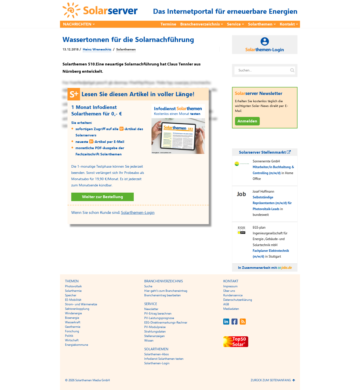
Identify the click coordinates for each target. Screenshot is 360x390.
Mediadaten (231, 309)
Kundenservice (232, 295)
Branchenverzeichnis (200, 24)
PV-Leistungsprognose (159, 318)
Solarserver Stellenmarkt (265, 152)
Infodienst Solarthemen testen (164, 359)
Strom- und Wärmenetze (81, 304)
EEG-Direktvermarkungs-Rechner (165, 323)
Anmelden (247, 121)
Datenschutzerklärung (237, 300)
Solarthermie (73, 291)
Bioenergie (72, 318)
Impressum (230, 286)
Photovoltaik (73, 286)
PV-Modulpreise (155, 327)
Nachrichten (77, 24)
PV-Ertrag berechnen (158, 314)
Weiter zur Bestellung (102, 197)
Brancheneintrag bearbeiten (162, 295)
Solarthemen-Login (137, 212)
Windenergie (73, 313)
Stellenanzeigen (154, 336)
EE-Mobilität (73, 300)
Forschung (72, 331)
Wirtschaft (71, 340)
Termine (168, 24)
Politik (69, 336)
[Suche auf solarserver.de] (292, 70)
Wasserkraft (72, 322)
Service (234, 24)
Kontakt (287, 24)
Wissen (149, 341)
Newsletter (151, 309)
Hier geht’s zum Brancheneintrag (165, 291)
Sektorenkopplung (77, 309)
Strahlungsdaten (155, 332)
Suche (148, 286)
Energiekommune (76, 345)
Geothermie (72, 327)
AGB (226, 304)
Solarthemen (260, 24)
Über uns (229, 291)
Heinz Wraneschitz (97, 49)
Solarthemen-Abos (156, 354)
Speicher (70, 295)
